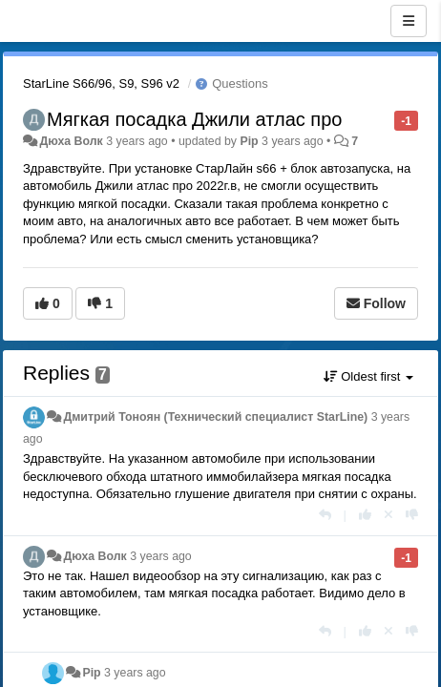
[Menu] (408, 21)
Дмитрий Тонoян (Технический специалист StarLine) (215, 417)
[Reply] (325, 515)
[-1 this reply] (412, 515)
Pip (249, 141)
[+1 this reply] (365, 515)
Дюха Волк (70, 141)
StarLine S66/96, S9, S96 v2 (101, 83)
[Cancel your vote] (388, 515)
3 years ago (161, 556)
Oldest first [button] (368, 376)
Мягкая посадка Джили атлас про (194, 119)
